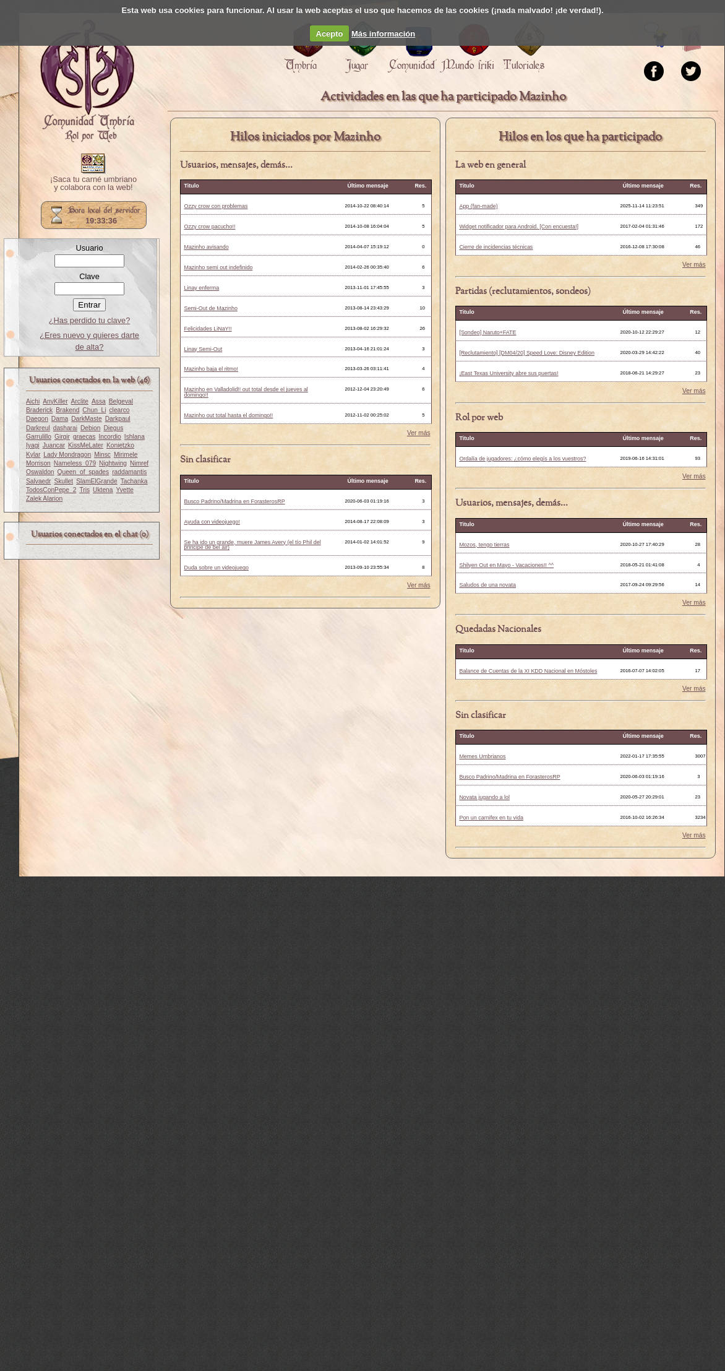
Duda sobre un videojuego (216, 567)
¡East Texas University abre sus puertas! (508, 373)
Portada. (87, 81)
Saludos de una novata (487, 585)
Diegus (113, 428)
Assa (99, 401)
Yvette (124, 490)
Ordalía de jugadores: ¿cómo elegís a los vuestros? (522, 459)
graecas (84, 436)
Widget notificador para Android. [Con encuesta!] (518, 226)
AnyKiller (55, 401)
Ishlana (134, 436)
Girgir (62, 436)
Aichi (33, 401)
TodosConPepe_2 (51, 490)
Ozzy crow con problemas (215, 206)
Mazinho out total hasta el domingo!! (228, 415)
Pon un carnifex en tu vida (491, 818)
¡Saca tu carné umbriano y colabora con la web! (93, 184)
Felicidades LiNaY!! (207, 329)
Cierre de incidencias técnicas (496, 247)
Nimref (139, 463)
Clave (89, 276)
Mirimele (126, 454)
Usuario (89, 248)
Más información (383, 33)
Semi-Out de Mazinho (211, 308)
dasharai (65, 428)
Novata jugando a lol (484, 797)
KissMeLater (85, 445)
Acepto (329, 33)
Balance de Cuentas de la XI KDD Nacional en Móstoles (528, 671)
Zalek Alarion (44, 498)
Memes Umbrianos (482, 756)
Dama (59, 418)
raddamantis (129, 472)
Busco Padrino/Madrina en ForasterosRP (234, 501)
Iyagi (33, 445)
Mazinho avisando (206, 247)
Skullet (63, 481)
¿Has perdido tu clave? (90, 320)
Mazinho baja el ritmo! (211, 369)
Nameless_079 (75, 463)
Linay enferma (201, 288)
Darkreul (38, 428)
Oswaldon (40, 472)
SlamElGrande (97, 481)
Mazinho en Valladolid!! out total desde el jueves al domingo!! (245, 392)
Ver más (419, 433)
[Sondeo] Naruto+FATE (487, 332)
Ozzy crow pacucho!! (209, 226)
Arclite (79, 401)
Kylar (33, 454)
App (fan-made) (478, 206)
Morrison (38, 463)
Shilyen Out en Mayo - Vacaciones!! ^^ (506, 565)
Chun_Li (94, 410)
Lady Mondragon (67, 454)
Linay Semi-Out (203, 349)
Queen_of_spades (83, 472)
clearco (119, 410)
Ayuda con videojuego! (211, 522)
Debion (90, 428)
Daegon (37, 418)
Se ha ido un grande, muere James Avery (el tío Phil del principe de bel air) (252, 545)
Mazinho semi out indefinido (218, 267)
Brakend (67, 410)
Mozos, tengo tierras (484, 545)
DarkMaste (86, 418)
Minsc (102, 454)
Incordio (109, 436)
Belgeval (121, 401)
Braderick (39, 410)
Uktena (103, 490)
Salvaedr (38, 481)
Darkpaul (118, 418)
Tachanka (134, 481)
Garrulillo (38, 436)
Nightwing (113, 463)
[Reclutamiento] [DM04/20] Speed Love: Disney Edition (526, 353)
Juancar (54, 445)
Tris (84, 490)
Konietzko (120, 445)
